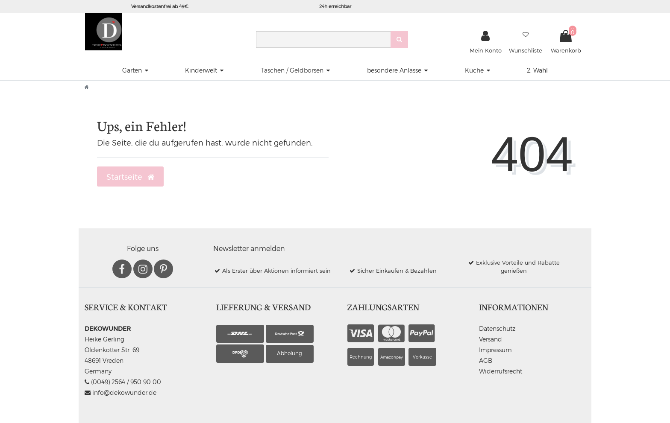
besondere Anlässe (394, 70)
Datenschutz (497, 328)
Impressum (495, 349)
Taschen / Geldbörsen (292, 70)
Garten (132, 70)
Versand (490, 339)
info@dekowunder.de (120, 392)
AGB (485, 360)
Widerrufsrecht (500, 371)
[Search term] (323, 39)
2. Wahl (537, 70)
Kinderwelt (201, 70)
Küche (474, 70)
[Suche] (399, 39)
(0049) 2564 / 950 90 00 (123, 381)
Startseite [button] (130, 176)
